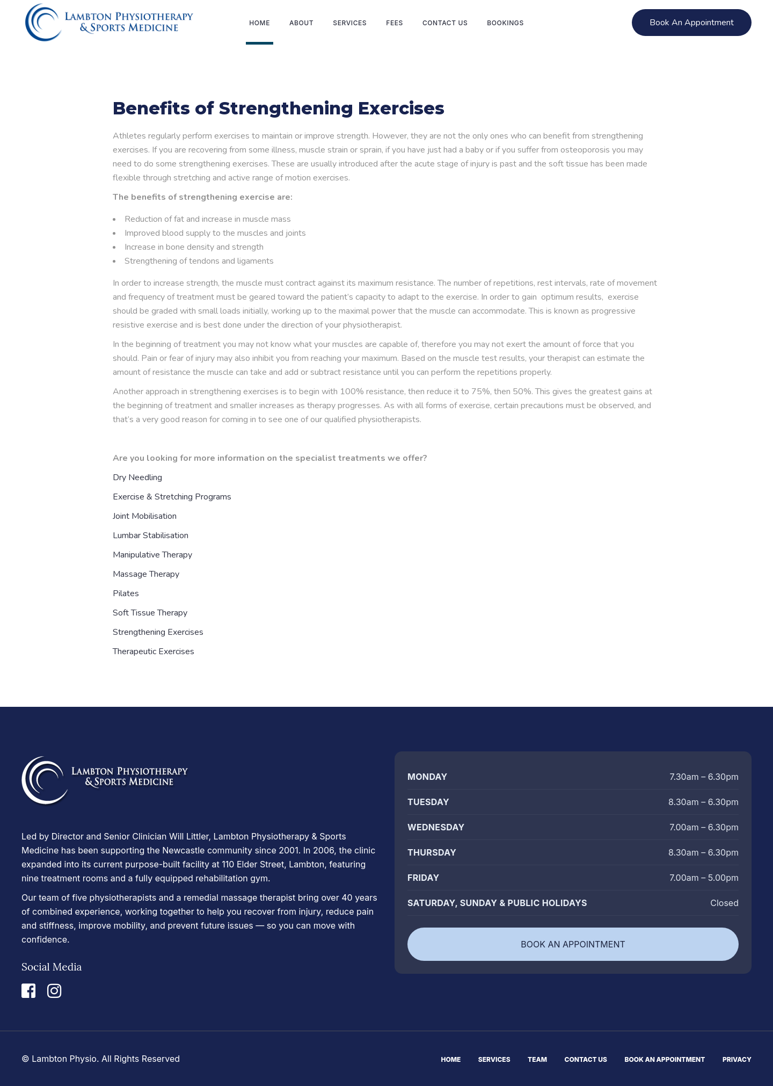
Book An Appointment (665, 1059)
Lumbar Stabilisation (150, 535)
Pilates (126, 593)
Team (537, 1059)
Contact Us (586, 1059)
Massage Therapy (146, 574)
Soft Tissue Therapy (150, 613)
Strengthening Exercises (158, 632)
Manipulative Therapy (152, 555)
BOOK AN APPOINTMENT (573, 944)
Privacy (737, 1059)
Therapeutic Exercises (153, 651)
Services (494, 1059)
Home (451, 1059)
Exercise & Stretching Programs (172, 497)
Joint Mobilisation (145, 516)
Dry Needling (137, 477)
